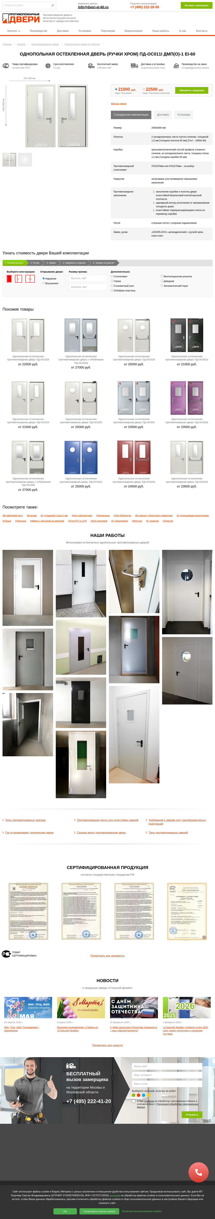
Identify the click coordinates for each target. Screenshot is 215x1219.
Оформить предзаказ (191, 90)
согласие (149, 1101)
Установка (84, 30)
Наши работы (160, 30)
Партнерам (108, 30)
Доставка (63, 30)
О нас (182, 30)
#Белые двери (118, 103)
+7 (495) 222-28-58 (144, 7)
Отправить (192, 1114)
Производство (38, 30)
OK (65, 1211)
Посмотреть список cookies (99, 1211)
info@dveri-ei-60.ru (93, 7)
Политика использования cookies (142, 1211)
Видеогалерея (133, 30)
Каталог (13, 30)
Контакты (202, 30)
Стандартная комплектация (131, 114)
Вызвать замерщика (196, 5)
